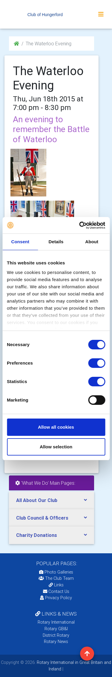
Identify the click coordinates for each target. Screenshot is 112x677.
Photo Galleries (56, 572)
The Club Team (56, 578)
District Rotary (56, 635)
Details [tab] (56, 241)
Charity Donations (36, 535)
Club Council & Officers (42, 518)
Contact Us (56, 591)
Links (56, 585)
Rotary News (56, 641)
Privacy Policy (56, 597)
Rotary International (56, 622)
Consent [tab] (20, 241)
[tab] (51, 500)
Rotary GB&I (56, 628)
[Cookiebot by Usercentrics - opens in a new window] (79, 225)
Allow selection (56, 446)
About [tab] (91, 241)
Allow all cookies (56, 427)
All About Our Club (36, 500)
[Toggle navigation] (101, 14)
